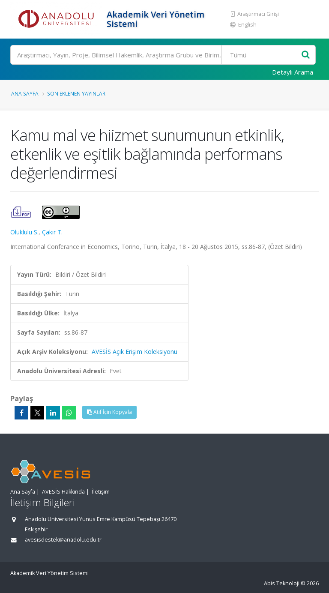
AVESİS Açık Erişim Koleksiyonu (134, 351)
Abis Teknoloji (281, 583)
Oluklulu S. (24, 232)
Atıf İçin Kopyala (109, 412)
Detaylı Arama (292, 72)
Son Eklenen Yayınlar (76, 93)
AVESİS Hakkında (63, 491)
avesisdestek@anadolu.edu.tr (63, 539)
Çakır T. (52, 232)
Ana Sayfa (25, 93)
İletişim (101, 491)
